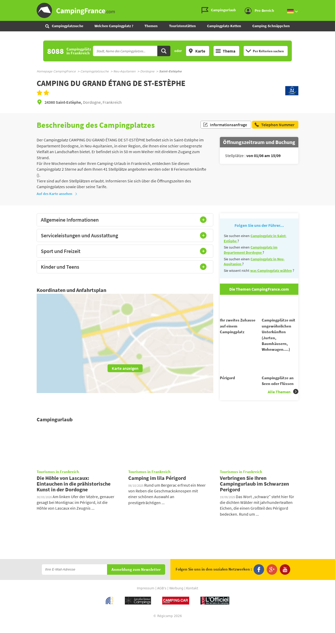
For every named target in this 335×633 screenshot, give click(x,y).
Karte (196, 51)
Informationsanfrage (225, 125)
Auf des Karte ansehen (57, 193)
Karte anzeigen (125, 368)
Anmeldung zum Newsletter (136, 579)
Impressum (145, 598)
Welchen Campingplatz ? (113, 26)
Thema (225, 51)
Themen (151, 26)
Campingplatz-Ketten (224, 26)
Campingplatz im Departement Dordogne (250, 250)
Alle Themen (283, 401)
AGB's (161, 598)
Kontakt (192, 598)
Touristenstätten (182, 26)
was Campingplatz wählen (271, 270)
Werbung (176, 598)
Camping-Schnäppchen (271, 26)
